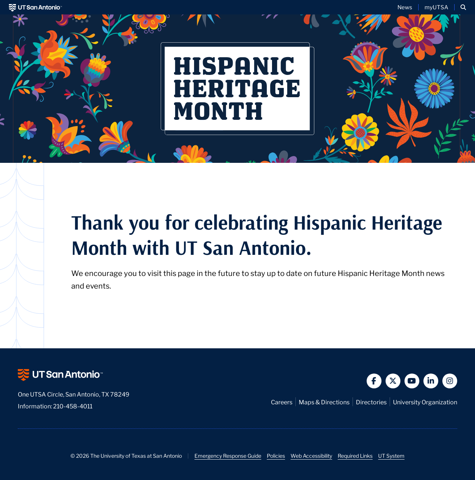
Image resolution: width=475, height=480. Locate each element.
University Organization (425, 401)
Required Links (355, 455)
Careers (281, 401)
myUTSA (436, 7)
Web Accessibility (311, 455)
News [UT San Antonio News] (404, 7)
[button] (463, 7)
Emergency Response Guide (227, 455)
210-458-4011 (72, 405)
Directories (371, 401)
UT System (391, 455)
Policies (276, 455)
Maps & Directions (324, 401)
